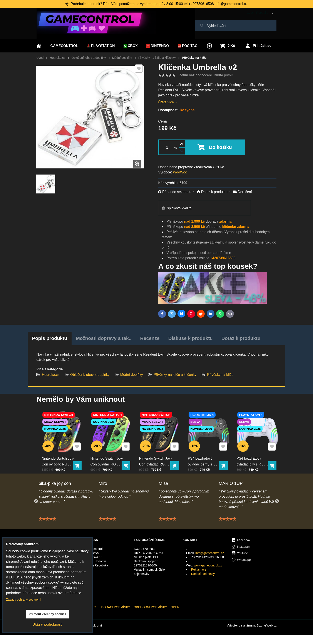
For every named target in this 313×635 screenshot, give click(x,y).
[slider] (167, 75)
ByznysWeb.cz (267, 625)
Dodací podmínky (203, 574)
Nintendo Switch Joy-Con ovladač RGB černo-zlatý (157, 456)
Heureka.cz (50, 374)
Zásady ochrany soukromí (23, 599)
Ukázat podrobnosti (47, 624)
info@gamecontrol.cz (209, 553)
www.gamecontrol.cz (208, 565)
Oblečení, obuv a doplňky (90, 374)
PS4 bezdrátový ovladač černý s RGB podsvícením (206, 456)
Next (277, 501)
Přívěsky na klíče (220, 374)
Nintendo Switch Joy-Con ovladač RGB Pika (59, 456)
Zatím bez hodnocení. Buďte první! (206, 75)
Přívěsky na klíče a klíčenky (175, 374)
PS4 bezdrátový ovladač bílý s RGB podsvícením (253, 456)
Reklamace (198, 569)
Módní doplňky (131, 374)
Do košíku (220, 147)
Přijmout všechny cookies (47, 614)
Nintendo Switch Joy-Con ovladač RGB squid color (108, 456)
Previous (36, 501)
